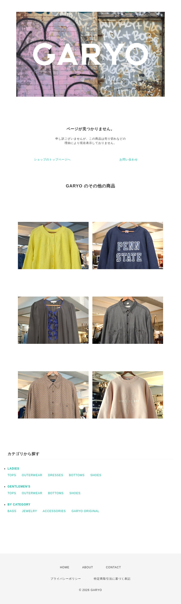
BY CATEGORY (19, 504)
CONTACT (113, 567)
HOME (64, 567)
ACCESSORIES (54, 511)
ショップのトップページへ (52, 159)
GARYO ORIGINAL (85, 511)
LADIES (13, 468)
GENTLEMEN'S (19, 486)
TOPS (12, 475)
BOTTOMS (77, 475)
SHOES (95, 475)
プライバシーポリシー (65, 578)
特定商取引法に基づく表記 (112, 578)
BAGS (12, 511)
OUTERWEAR (32, 475)
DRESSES (55, 475)
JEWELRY (29, 511)
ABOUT (87, 567)
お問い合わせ (128, 159)
